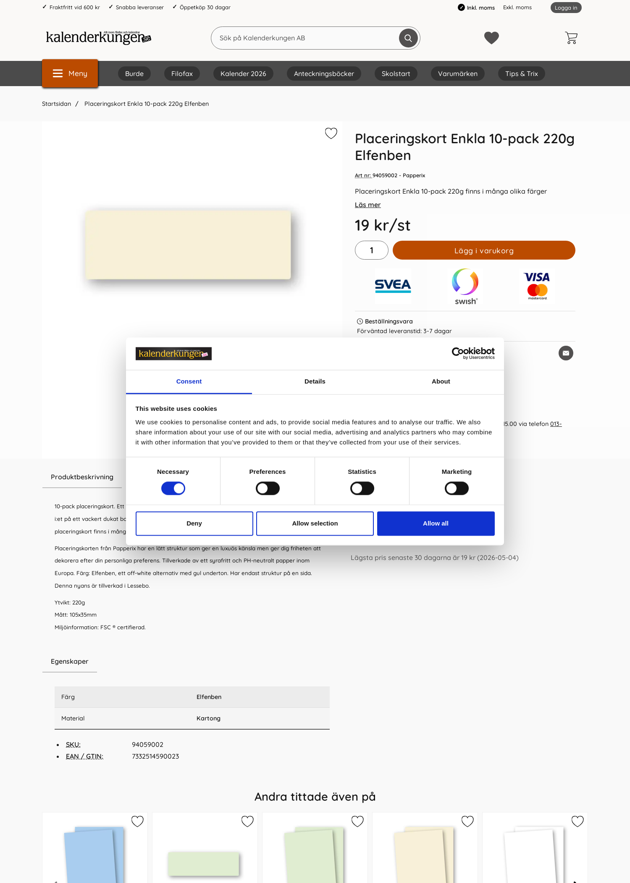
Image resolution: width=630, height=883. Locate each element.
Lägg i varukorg (484, 250)
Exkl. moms (517, 7)
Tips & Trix (521, 73)
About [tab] (441, 381)
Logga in (566, 7)
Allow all (436, 523)
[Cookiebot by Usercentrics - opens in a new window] (458, 353)
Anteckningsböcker (324, 73)
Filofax (182, 73)
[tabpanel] (192, 558)
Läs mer (368, 204)
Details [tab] (315, 381)
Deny (194, 523)
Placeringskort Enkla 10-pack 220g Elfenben (146, 104)
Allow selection (315, 523)
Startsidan (56, 104)
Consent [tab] (189, 381)
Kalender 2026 (243, 73)
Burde (134, 73)
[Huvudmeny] (70, 73)
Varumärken (458, 73)
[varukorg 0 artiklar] (573, 38)
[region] (192, 662)
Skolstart (396, 73)
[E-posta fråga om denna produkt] (566, 353)
